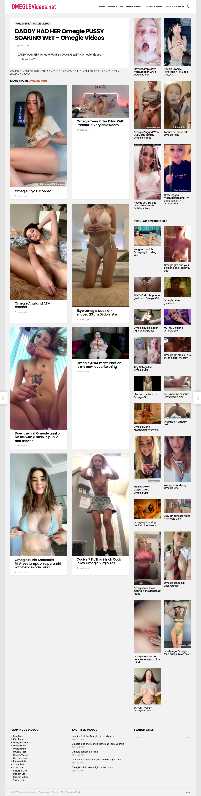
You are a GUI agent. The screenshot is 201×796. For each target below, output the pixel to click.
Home (101, 6)
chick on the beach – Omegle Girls (146, 396)
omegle (16, 71)
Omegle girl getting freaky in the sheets (145, 524)
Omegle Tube (115, 6)
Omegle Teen (111, 71)
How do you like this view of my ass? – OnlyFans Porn (145, 205)
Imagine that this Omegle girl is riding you (145, 252)
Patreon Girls (19, 761)
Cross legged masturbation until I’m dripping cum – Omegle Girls (176, 199)
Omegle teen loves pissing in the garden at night (147, 590)
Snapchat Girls (20, 770)
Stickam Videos (174, 6)
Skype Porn (18, 767)
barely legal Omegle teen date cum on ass (176, 653)
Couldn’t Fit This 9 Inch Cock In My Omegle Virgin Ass (99, 561)
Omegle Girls (134, 6)
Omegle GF (55, 71)
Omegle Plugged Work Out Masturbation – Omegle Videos (146, 134)
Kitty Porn (18, 739)
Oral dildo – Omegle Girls (175, 423)
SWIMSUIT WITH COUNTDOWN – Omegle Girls (142, 490)
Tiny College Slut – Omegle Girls (144, 368)
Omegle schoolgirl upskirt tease (174, 584)
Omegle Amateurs (22, 742)
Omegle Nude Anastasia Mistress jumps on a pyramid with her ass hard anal (38, 563)
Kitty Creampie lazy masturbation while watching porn (145, 71)
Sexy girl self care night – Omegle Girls (177, 517)
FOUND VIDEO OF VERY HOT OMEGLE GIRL (176, 396)
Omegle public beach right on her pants (146, 329)
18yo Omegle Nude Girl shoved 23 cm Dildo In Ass (97, 312)
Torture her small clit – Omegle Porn (176, 133)
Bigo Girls (18, 736)
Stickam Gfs (19, 774)
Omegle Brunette (35, 71)
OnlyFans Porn (20, 758)
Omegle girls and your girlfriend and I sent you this (177, 267)
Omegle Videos (153, 6)
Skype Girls (18, 764)
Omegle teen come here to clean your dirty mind (147, 659)
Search (188, 738)
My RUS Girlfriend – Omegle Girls (174, 329)
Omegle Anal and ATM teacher (32, 305)
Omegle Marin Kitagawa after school (146, 428)
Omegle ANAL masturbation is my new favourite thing (99, 365)
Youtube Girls (19, 780)
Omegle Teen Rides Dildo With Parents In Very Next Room (100, 123)
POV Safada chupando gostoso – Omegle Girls (147, 297)
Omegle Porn (92, 71)
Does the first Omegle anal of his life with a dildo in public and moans (38, 437)
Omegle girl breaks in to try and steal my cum (177, 356)
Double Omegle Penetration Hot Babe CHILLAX (176, 71)
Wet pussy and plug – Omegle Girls (176, 486)
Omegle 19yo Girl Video (33, 191)
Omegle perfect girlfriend (173, 302)
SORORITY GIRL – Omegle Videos (143, 709)
